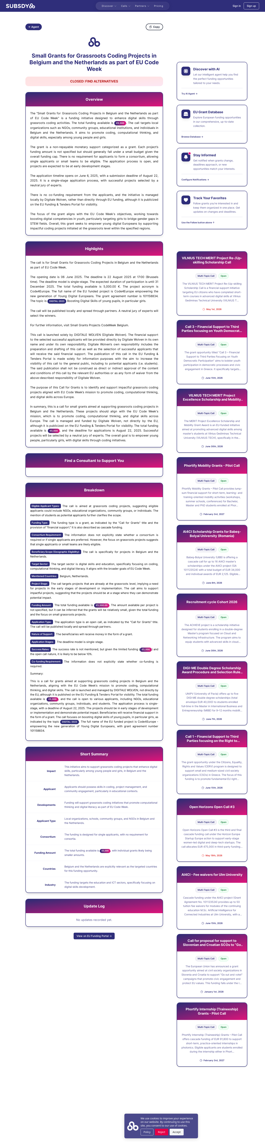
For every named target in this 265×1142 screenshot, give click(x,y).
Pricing (158, 5)
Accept (148, 1132)
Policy (118, 1132)
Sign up (251, 5)
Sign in (237, 5)
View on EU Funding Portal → (94, 935)
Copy (154, 26)
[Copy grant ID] (94, 42)
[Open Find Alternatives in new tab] (94, 81)
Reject (133, 1132)
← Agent (33, 26)
